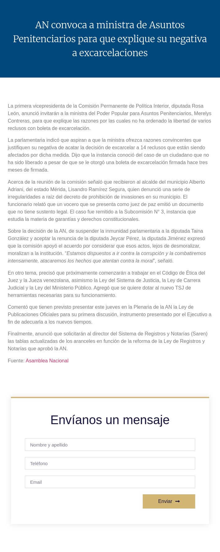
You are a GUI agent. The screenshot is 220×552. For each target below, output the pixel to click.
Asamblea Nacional (47, 360)
